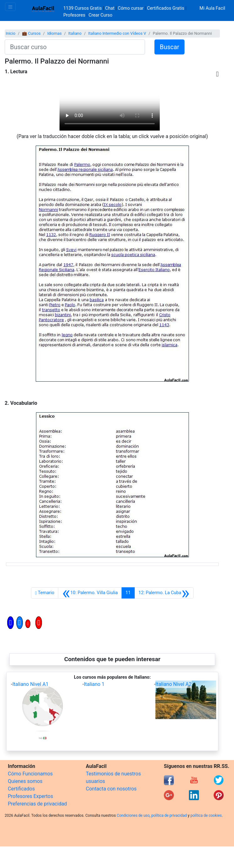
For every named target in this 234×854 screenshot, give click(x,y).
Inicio (10, 33)
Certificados (21, 789)
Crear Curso (100, 15)
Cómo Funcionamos (30, 774)
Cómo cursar (130, 8)
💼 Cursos (31, 33)
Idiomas (54, 33)
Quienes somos (25, 781)
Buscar (169, 47)
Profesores (74, 15)
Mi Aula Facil (212, 8)
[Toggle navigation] (10, 7)
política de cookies (206, 815)
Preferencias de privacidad (37, 804)
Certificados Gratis (165, 8)
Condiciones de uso (133, 815)
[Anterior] (90, 593)
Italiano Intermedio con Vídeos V (117, 33)
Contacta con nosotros (111, 789)
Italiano (74, 33)
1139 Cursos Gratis (83, 8)
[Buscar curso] (75, 46)
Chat (110, 8)
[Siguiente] (164, 593)
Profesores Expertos (30, 796)
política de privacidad (169, 815)
